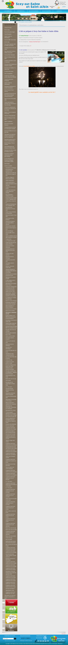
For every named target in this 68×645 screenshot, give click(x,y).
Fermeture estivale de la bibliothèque (10, 559)
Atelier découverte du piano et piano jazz (11, 499)
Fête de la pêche (9, 539)
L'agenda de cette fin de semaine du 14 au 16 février (11, 450)
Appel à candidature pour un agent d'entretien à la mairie (11, 236)
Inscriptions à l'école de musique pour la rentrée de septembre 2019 (11, 573)
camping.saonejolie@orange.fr (34, 41)
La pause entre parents (9, 71)
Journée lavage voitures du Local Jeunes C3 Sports (11, 324)
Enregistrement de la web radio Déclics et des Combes (11, 447)
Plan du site (60, 643)
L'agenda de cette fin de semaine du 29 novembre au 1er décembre (11, 484)
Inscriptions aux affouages (11, 167)
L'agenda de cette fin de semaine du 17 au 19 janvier (11, 474)
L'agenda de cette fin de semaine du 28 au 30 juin (11, 569)
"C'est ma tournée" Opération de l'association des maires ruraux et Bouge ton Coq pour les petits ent (11, 414)
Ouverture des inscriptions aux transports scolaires (11, 65)
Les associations (34, 11)
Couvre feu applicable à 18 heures (11, 351)
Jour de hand (8, 380)
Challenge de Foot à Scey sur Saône (10, 48)
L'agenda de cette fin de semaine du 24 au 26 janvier (11, 471)
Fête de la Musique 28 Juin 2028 (10, 57)
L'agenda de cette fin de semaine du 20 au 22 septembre (10, 533)
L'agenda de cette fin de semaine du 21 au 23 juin (11, 576)
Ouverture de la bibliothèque (9, 348)
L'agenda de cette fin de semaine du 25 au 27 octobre (10, 508)
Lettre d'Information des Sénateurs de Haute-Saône (10, 147)
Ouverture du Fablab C (10, 588)
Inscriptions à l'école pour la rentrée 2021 (11, 321)
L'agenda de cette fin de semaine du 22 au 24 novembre (10, 491)
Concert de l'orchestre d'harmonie (10, 246)
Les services (21, 11)
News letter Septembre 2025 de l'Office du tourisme (10, 45)
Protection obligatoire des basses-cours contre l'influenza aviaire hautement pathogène (11, 367)
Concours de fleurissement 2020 (11, 397)
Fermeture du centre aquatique (10, 254)
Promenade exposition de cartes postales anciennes (11, 303)
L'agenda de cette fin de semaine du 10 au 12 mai (10, 586)
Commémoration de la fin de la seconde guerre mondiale (10, 128)
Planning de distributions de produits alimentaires (10, 87)
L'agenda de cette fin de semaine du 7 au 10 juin (10, 583)
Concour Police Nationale (10, 54)
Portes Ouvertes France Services (9, 90)
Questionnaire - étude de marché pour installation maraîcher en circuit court (11, 294)
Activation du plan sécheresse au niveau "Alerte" (10, 390)
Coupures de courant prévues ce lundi (10, 362)
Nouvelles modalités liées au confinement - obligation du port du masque (11, 372)
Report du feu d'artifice (10, 310)
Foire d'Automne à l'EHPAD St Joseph (9, 195)
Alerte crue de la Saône (10, 336)
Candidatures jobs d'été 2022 (10, 260)
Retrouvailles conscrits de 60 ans (11, 511)
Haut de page (63, 633)
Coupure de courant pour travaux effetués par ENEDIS (10, 76)
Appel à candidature (8, 121)
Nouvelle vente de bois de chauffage (11, 330)
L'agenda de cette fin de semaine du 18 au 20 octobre (10, 516)
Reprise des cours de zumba (11, 529)
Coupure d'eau (8, 239)
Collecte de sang (9, 359)
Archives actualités (28, 22)
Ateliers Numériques (10, 180)
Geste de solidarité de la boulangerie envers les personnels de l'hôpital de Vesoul (11, 420)
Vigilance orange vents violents (10, 441)
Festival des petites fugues (10, 31)
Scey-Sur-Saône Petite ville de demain (11, 357)
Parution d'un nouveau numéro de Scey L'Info (10, 290)
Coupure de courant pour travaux (10, 187)
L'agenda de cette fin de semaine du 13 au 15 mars (11, 428)
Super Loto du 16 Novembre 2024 (10, 99)
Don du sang (7, 29)
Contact (59, 11)
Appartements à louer (10, 590)
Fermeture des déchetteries (11, 424)
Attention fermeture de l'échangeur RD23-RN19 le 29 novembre (11, 271)
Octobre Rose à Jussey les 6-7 (11, 201)
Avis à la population (8, 73)
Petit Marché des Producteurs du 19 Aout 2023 (10, 209)
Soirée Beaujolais (8, 34)
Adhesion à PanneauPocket (10, 115)
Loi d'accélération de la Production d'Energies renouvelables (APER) (9, 160)
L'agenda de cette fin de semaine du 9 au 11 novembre (10, 503)
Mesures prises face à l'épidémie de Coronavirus (11, 403)
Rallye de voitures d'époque (11, 300)
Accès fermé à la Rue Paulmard (10, 219)
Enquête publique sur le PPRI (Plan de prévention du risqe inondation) (11, 317)
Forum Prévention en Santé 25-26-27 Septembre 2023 (11, 198)
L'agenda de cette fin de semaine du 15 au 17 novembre (10, 495)
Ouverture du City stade (10, 434)
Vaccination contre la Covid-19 (10, 263)
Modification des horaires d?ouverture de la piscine (11, 542)
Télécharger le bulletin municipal (26, 640)
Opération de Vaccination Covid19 (11, 278)
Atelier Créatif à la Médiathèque (8, 37)
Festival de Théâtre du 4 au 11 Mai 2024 (10, 131)
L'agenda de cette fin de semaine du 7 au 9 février (11, 454)
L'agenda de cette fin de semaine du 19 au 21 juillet (11, 562)
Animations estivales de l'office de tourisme (10, 394)
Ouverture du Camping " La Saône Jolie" (10, 68)
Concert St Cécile (8, 27)
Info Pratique (7, 163)
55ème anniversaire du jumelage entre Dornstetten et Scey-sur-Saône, (10, 104)
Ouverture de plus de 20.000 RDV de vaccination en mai (11, 327)
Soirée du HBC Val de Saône (10, 39)
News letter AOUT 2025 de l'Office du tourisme (10, 52)
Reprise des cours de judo (11, 536)
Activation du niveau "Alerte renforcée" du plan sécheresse (11, 555)
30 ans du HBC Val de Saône (10, 233)
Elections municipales (10, 425)
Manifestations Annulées (10, 226)
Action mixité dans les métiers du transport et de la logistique (11, 184)
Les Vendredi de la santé (10, 240)
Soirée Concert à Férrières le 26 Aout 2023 (11, 212)
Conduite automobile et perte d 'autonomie (10, 61)
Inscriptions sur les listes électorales (10, 464)
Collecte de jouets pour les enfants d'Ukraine (11, 243)
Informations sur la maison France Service (11, 284)
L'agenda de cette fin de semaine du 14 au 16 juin (11, 579)
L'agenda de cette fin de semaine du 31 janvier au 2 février (11, 461)
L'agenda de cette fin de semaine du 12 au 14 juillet (11, 565)
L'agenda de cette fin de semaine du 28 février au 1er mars (10, 437)
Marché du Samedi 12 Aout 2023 (11, 216)
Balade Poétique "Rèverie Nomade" (10, 143)
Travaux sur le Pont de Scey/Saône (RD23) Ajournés (10, 223)
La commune (8, 11)
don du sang (7, 41)
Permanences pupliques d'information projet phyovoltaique (9, 155)
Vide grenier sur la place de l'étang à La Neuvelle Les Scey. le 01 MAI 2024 (10, 136)
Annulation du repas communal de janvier (10, 354)
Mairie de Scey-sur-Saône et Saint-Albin (20, 643)
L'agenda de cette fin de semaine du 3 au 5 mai (10, 593)
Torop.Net (42, 643)
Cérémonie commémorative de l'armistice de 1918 (11, 287)
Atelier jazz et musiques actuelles (10, 457)
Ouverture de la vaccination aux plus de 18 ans (11, 274)
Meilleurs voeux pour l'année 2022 (10, 267)
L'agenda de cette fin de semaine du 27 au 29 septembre (10, 525)
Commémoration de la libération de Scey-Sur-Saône (10, 250)
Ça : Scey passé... (9, 386)
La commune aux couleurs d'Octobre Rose (11, 298)
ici (30, 45)
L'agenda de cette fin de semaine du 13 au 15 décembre (10, 478)
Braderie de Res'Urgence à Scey (11, 228)
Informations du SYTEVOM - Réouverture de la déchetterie (11, 407)
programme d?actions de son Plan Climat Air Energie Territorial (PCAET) (10, 95)
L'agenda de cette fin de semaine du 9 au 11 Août (10, 548)
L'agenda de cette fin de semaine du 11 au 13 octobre (10, 520)
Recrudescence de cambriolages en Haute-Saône (10, 384)
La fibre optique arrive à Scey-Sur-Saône (10, 281)
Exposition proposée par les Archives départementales (10, 140)
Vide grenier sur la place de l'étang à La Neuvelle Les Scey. (10, 597)
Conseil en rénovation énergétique (9, 80)
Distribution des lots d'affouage (10, 257)
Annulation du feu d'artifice (11, 308)
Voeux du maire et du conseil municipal (10, 468)
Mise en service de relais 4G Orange (11, 545)
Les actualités (46, 11)
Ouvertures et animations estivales (11, 313)
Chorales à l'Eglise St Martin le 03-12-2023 (10, 178)
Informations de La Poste (11, 410)
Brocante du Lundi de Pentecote (9, 124)
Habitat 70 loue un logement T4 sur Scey (10, 113)
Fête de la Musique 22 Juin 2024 (10, 118)
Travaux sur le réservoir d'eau (10, 341)
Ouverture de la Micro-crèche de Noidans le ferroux (10, 151)
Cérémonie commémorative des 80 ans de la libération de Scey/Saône (10, 109)
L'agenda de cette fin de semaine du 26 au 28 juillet (11, 551)
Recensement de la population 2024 (9, 170)
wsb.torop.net (54, 643)
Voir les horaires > (39, 637)
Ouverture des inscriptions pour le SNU (11, 333)
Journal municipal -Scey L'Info (10, 376)
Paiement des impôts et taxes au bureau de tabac (10, 431)
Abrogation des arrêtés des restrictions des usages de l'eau (11, 174)
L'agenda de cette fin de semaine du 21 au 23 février (11, 444)
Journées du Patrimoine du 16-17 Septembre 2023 (11, 205)
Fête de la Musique (9, 230)
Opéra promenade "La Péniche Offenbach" (10, 306)
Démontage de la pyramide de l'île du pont (11, 400)
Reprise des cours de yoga (11, 378)
